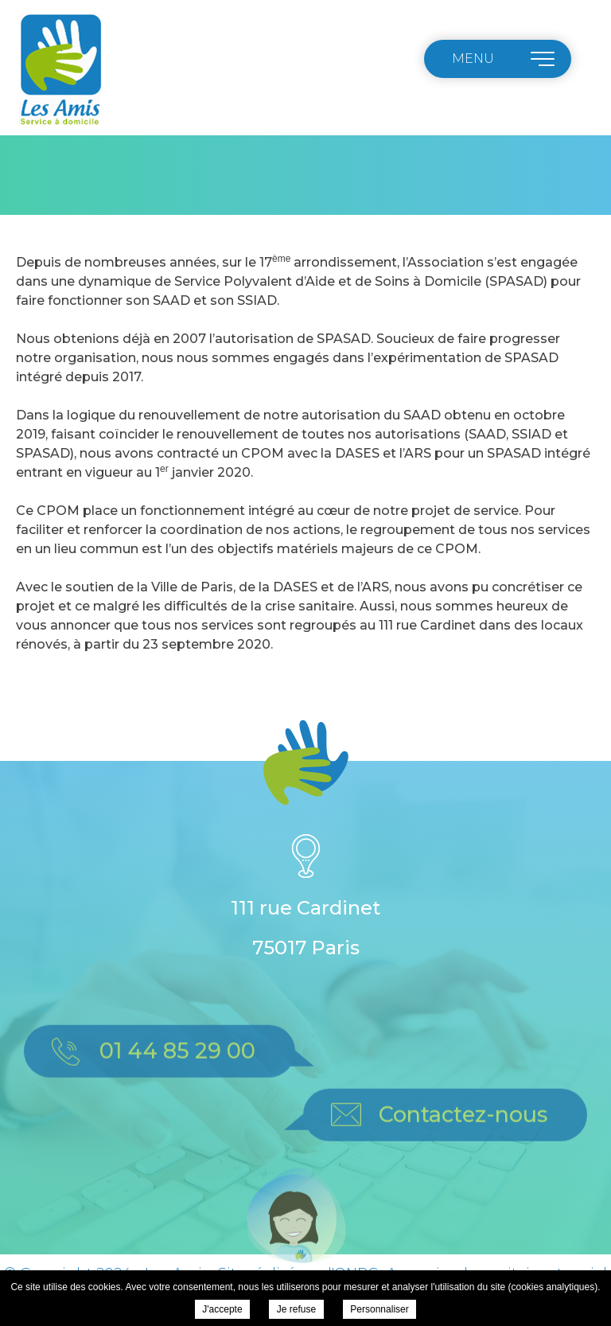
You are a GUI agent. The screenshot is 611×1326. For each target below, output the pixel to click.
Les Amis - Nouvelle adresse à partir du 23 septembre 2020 (60, 70)
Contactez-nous (463, 1130)
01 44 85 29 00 (177, 1066)
